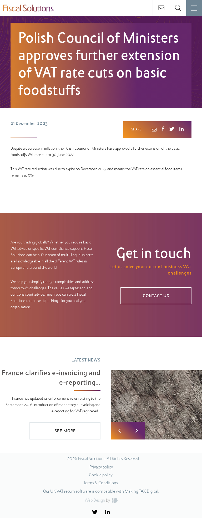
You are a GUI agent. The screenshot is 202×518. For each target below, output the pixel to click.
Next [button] (136, 430)
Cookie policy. (101, 475)
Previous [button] (119, 430)
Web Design (95, 501)
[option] (101, 395)
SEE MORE (65, 431)
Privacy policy (101, 467)
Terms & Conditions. (101, 483)
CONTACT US (156, 296)
